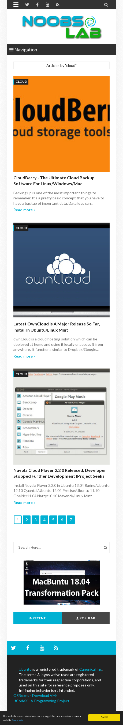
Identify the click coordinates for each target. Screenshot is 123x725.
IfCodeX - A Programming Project (41, 701)
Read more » (24, 209)
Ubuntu (25, 669)
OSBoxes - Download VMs (35, 695)
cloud (21, 81)
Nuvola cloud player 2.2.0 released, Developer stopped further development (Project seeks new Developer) (59, 476)
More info (17, 720)
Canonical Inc (90, 669)
